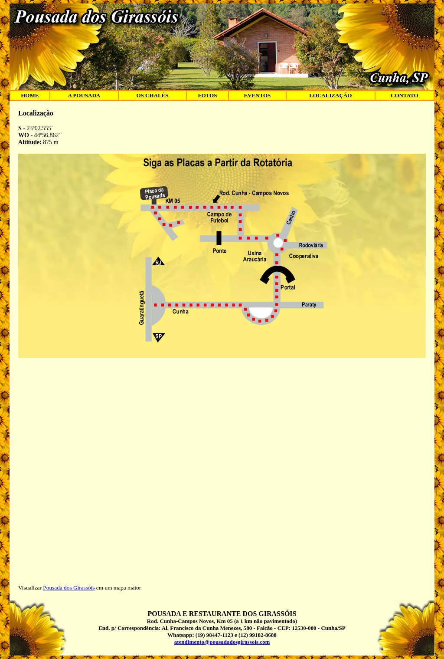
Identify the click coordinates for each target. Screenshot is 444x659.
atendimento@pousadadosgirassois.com (222, 642)
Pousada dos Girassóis (69, 587)
